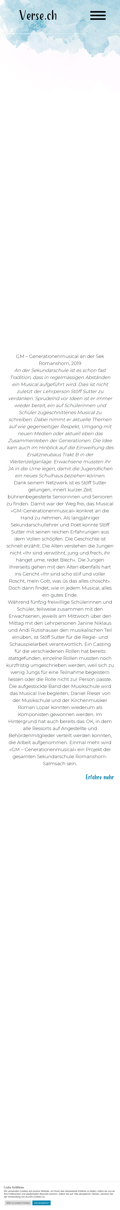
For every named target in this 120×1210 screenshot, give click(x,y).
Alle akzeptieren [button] (41, 1203)
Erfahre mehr (100, 774)
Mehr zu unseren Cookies (18, 1203)
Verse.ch (38, 16)
